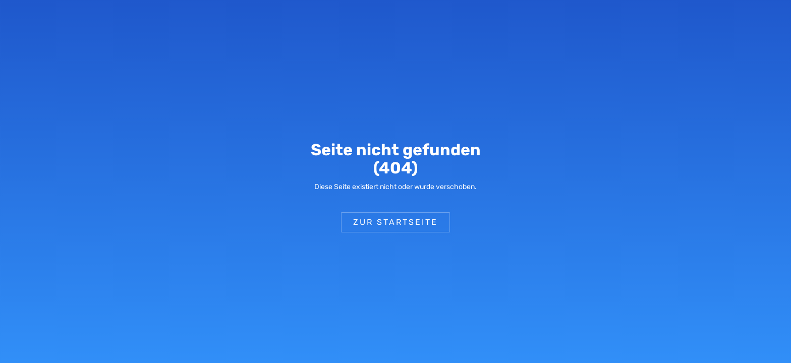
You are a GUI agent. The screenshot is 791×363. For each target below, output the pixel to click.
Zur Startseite (395, 222)
